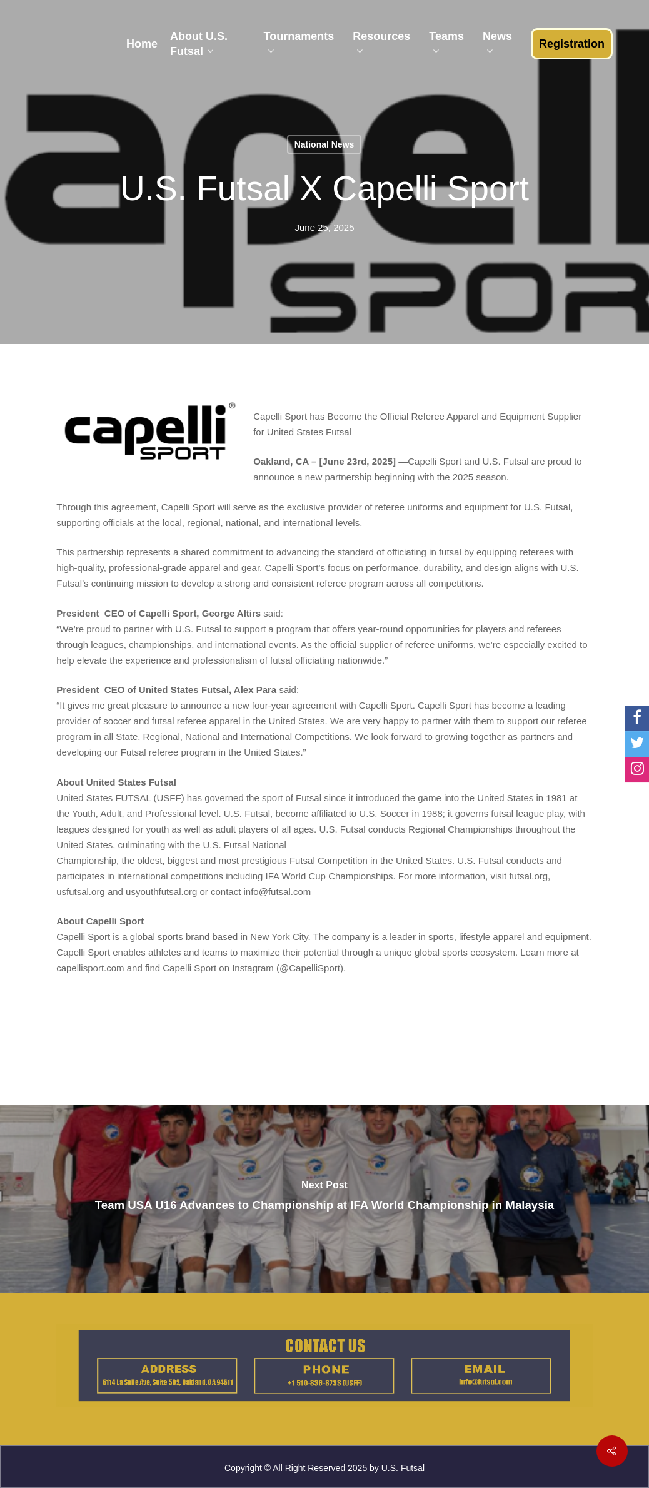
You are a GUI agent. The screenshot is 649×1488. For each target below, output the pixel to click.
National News (324, 144)
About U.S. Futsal (199, 44)
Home (142, 44)
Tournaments (299, 44)
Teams (446, 44)
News (497, 44)
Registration (572, 44)
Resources (381, 44)
